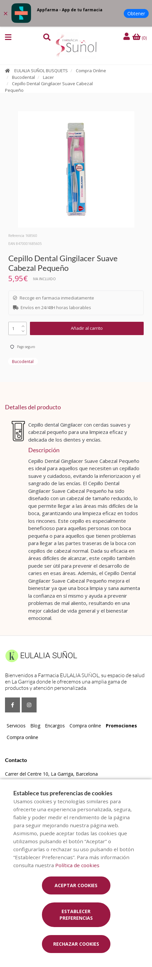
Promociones (121, 725)
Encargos (55, 725)
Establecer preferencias (76, 914)
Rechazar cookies (76, 944)
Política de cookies (77, 865)
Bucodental (23, 77)
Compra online (85, 725)
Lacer (48, 77)
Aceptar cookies (76, 885)
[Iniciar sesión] (127, 37)
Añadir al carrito (87, 328)
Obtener (136, 13)
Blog (35, 725)
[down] (23, 329)
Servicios (16, 725)
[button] (8, 37)
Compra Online (91, 71)
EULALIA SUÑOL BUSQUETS (41, 71)
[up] (23, 324)
